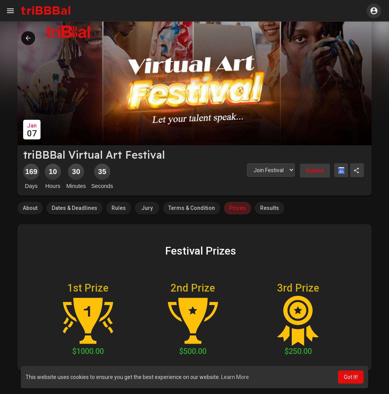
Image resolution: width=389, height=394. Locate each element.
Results (269, 208)
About (30, 208)
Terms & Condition (191, 208)
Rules (119, 208)
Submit (315, 171)
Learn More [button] (235, 377)
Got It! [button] (351, 377)
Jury (147, 208)
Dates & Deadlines (74, 208)
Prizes (237, 208)
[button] (374, 10)
